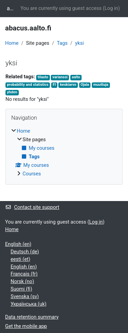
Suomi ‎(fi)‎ (21, 289)
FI (54, 84)
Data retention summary (32, 317)
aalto (76, 77)
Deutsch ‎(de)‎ (25, 252)
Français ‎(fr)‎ (24, 274)
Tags (62, 43)
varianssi (60, 77)
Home (11, 43)
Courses (32, 174)
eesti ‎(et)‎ (20, 259)
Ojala (85, 84)
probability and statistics (27, 84)
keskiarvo (68, 84)
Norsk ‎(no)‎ (22, 281)
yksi (79, 43)
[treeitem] (64, 153)
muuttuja (100, 84)
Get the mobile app (26, 326)
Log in (111, 8)
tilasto (43, 77)
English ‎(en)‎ (18, 244)
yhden (12, 92)
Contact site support (32, 207)
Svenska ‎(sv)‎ (25, 296)
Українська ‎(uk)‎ (28, 304)
